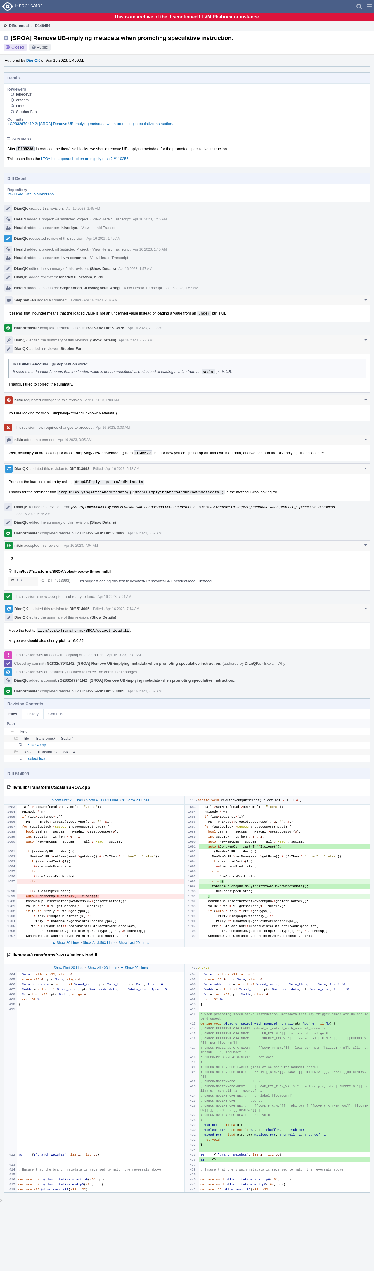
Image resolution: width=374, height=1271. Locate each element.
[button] (369, 6)
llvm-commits (73, 258)
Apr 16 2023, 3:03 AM (102, 400)
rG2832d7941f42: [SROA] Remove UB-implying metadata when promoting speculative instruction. (90, 123)
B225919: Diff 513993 (105, 533)
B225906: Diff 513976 (105, 328)
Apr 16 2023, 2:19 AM (145, 328)
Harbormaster (26, 328)
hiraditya (69, 227)
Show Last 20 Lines (134, 943)
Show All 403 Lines (102, 968)
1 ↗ (17, 580)
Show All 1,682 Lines (102, 800)
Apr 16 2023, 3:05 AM (75, 440)
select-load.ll (38, 758)
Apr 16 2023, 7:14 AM (122, 609)
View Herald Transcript (111, 219)
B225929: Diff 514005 (105, 691)
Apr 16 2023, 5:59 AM (145, 533)
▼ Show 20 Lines (135, 800)
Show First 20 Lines (67, 800)
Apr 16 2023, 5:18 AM (122, 469)
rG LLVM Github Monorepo (31, 194)
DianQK (33, 60)
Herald (20, 219)
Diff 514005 (80, 609)
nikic (20, 106)
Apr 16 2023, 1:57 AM (135, 269)
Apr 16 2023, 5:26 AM (33, 514)
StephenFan (26, 112)
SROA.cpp (37, 745)
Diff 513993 (80, 468)
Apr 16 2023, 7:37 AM (124, 655)
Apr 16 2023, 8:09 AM (145, 691)
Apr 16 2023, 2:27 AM (136, 340)
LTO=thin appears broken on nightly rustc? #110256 (85, 159)
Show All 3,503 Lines (99, 943)
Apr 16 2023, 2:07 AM (100, 300)
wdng (115, 288)
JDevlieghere (96, 288)
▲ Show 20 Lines (65, 943)
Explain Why (274, 663)
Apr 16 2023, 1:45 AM (83, 208)
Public (42, 47)
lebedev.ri (24, 94)
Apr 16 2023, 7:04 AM (81, 546)
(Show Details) (103, 268)
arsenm (22, 100)
